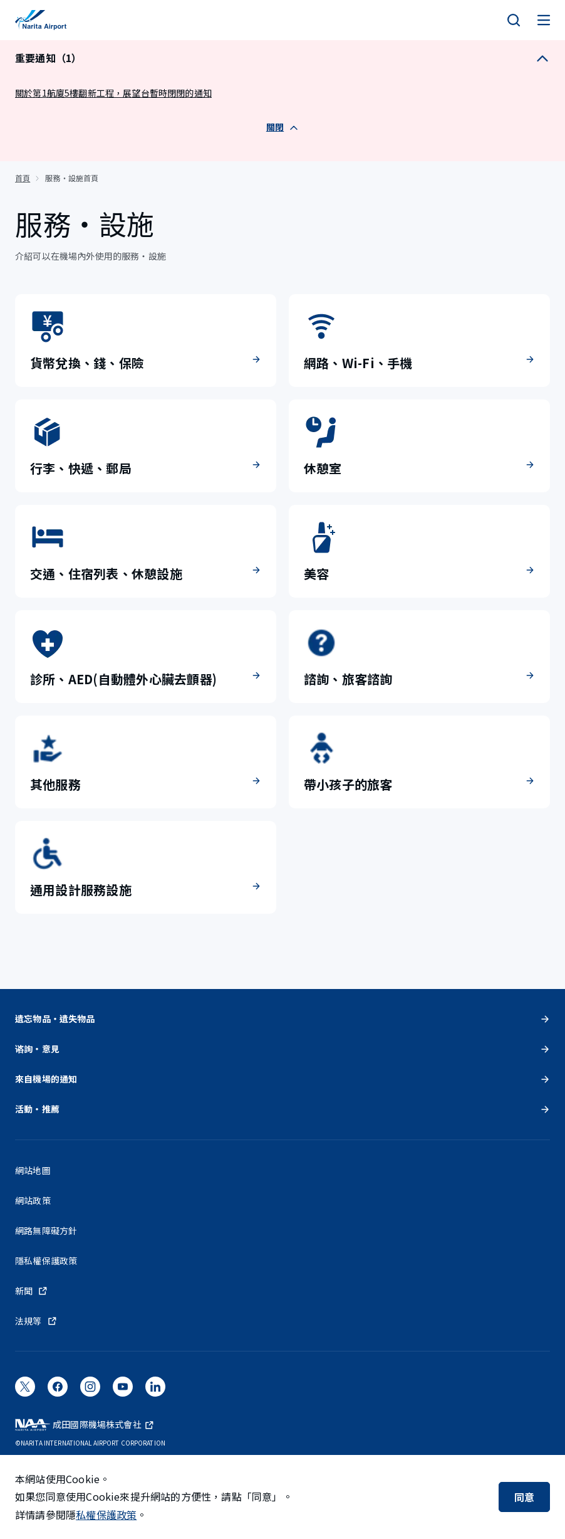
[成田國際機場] (40, 20)
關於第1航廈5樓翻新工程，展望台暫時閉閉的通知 (113, 93)
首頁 (22, 177)
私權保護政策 (106, 1514)
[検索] (514, 20)
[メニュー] (544, 20)
